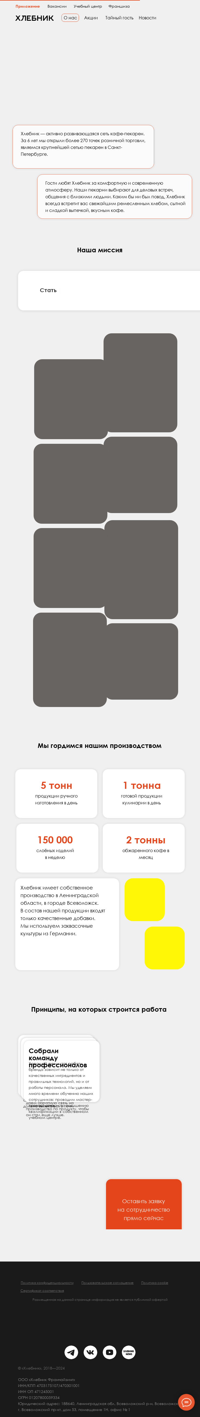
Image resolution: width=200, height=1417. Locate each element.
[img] (71, 1352)
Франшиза (119, 6)
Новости (147, 17)
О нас (70, 17)
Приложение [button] (28, 6)
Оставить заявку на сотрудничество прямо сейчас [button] (143, 1209)
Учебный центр (88, 6)
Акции (91, 17)
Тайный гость (119, 17)
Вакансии (57, 6)
